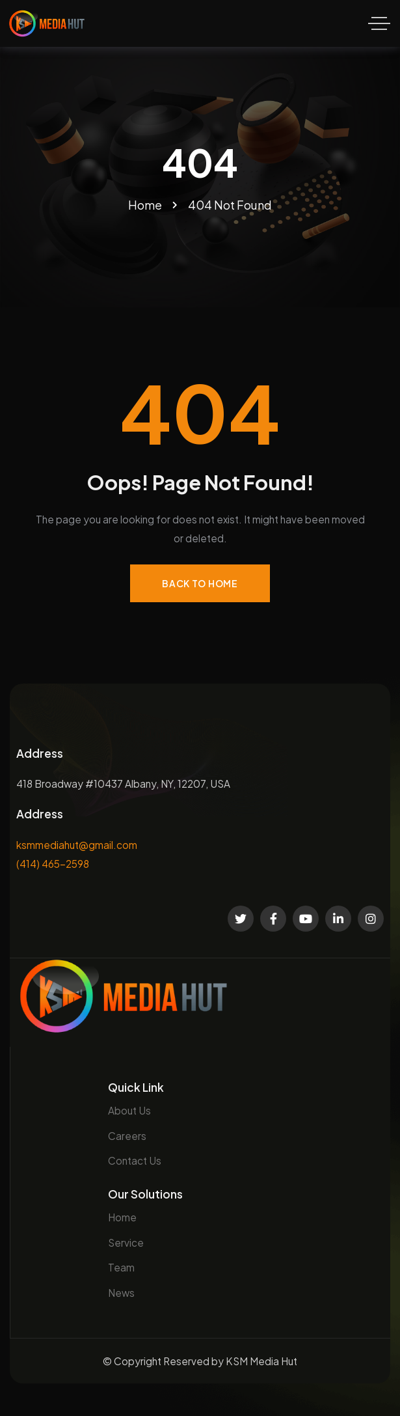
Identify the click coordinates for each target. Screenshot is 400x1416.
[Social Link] (241, 919)
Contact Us (134, 1160)
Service (126, 1242)
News (121, 1292)
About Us (129, 1110)
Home (122, 1217)
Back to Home (199, 583)
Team (121, 1267)
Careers (127, 1136)
